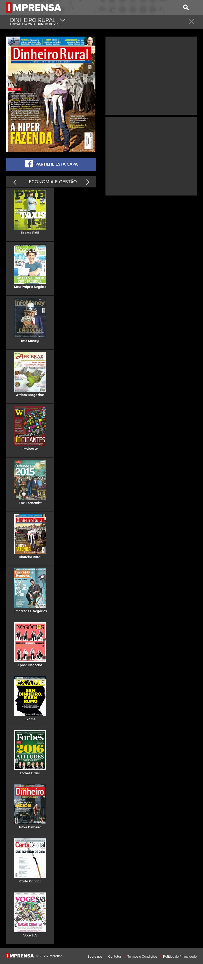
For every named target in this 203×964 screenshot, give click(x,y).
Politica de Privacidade (180, 956)
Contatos (115, 956)
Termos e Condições (142, 956)
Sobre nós (94, 956)
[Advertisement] (151, 75)
